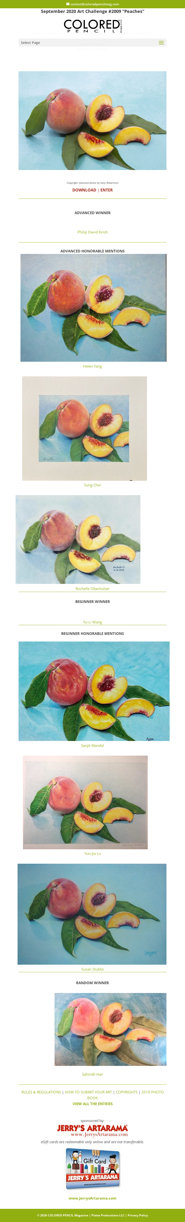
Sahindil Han (92, 1074)
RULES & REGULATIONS (41, 1092)
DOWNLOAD (84, 190)
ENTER (106, 190)
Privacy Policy (138, 1215)
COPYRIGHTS (126, 1092)
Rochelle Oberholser (93, 588)
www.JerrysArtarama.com (93, 1198)
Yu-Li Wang (92, 622)
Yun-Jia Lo (92, 853)
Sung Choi (92, 484)
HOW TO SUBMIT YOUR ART (88, 1092)
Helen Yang (92, 366)
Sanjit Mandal (92, 745)
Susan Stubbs (92, 969)
